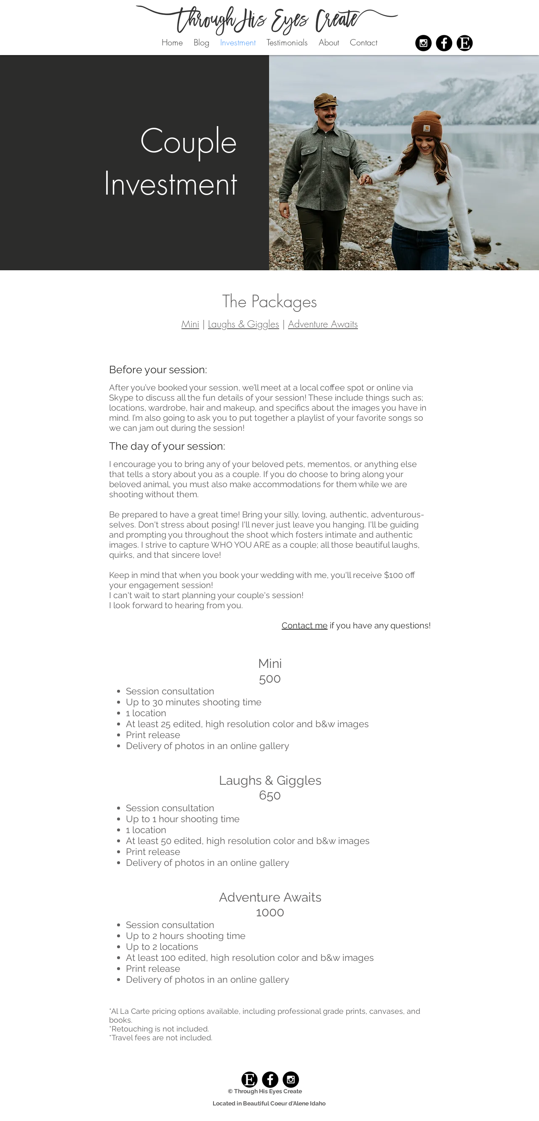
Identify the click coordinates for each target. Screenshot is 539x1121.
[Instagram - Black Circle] (423, 43)
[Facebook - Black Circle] (444, 43)
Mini (190, 323)
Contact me (305, 625)
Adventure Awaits (323, 323)
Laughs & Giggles (243, 323)
